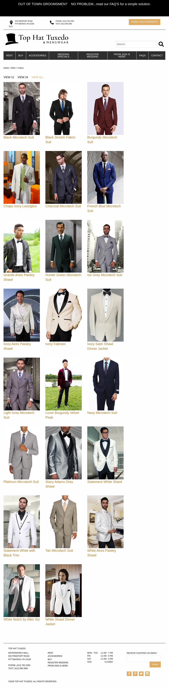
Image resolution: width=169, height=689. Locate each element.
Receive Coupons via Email (142, 653)
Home (6, 68)
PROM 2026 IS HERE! (122, 55)
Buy (20, 55)
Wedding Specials (63, 55)
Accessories (37, 55)
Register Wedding (92, 55)
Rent (9, 55)
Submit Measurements (144, 22)
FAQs (142, 55)
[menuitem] (10, 55)
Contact (157, 55)
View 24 (23, 77)
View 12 (9, 77)
